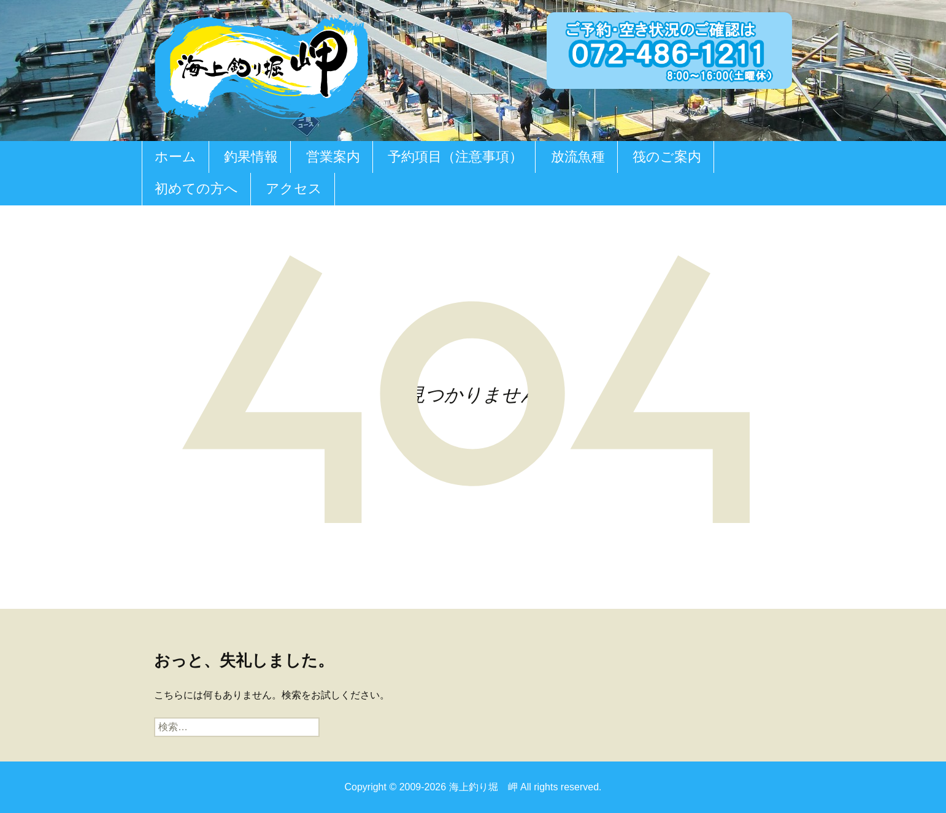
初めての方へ (196, 188)
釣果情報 (251, 156)
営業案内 (333, 156)
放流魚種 (578, 156)
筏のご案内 (667, 156)
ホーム (175, 156)
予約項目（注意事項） (455, 156)
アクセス (294, 188)
